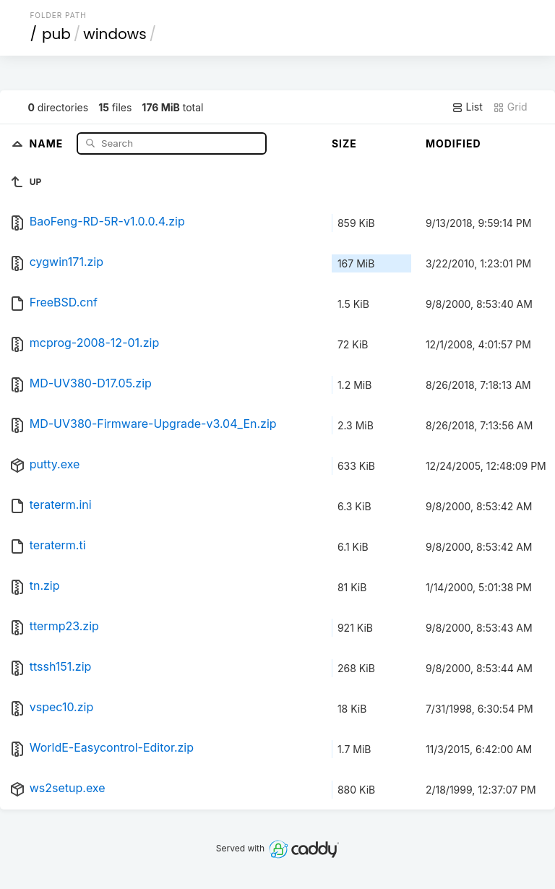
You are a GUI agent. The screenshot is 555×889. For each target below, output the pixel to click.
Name (48, 143)
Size (344, 143)
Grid (510, 106)
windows (114, 34)
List (467, 106)
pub (56, 34)
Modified (453, 143)
